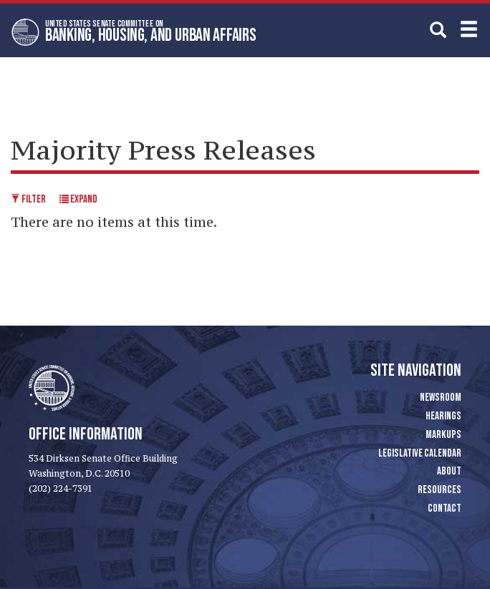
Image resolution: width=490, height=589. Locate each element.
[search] (438, 30)
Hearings (443, 416)
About (449, 471)
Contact (444, 508)
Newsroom (440, 397)
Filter (28, 199)
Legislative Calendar (419, 453)
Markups (443, 435)
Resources (439, 490)
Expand (78, 199)
